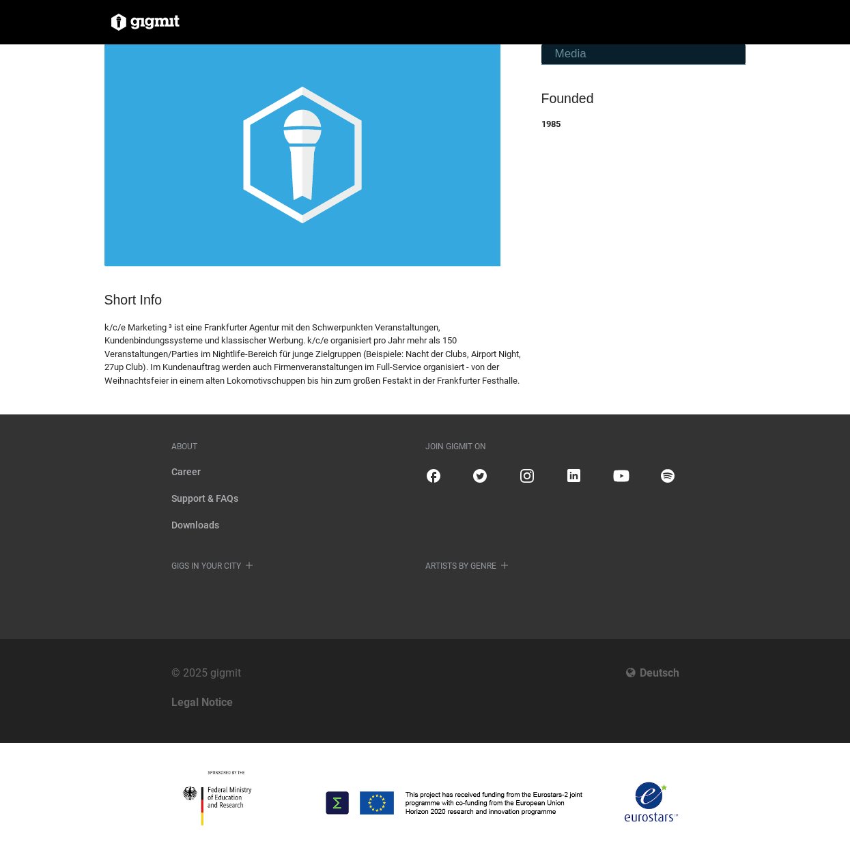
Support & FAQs (204, 498)
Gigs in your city (206, 566)
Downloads (195, 525)
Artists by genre (460, 566)
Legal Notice (202, 702)
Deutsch (659, 672)
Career (186, 471)
